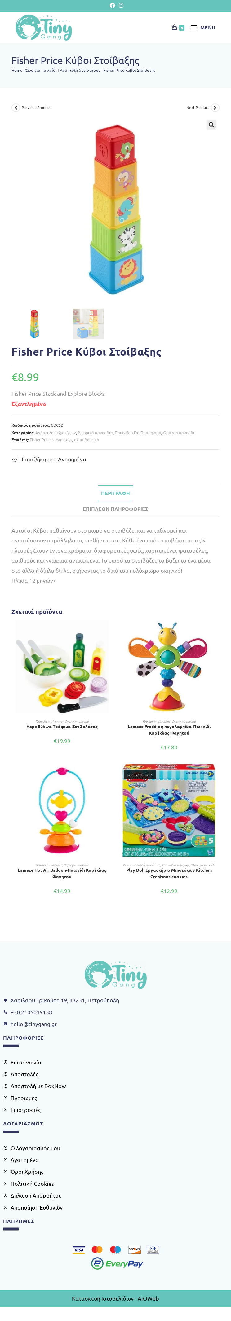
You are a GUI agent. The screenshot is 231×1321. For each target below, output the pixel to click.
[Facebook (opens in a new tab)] (112, 5)
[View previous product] (15, 107)
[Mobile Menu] (200, 27)
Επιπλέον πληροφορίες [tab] (115, 509)
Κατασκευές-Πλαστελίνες (141, 864)
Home (16, 70)
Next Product (197, 107)
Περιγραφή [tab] (115, 493)
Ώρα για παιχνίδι (41, 70)
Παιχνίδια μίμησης (49, 721)
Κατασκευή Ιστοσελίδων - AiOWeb (115, 1298)
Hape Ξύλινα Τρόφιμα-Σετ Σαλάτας (62, 726)
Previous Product (36, 107)
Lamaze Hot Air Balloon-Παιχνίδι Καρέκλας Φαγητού (62, 873)
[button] (211, 125)
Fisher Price (40, 439)
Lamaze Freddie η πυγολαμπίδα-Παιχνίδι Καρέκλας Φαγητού (169, 729)
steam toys (62, 439)
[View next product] (215, 107)
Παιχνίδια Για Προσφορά (138, 432)
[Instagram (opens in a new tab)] (120, 5)
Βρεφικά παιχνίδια (95, 432)
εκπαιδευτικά (86, 439)
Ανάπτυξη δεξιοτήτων (80, 70)
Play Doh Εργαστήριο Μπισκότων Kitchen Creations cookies (169, 873)
